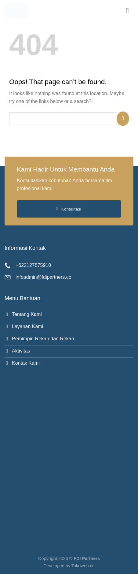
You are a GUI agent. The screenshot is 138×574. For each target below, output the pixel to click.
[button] (129, 10)
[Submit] (123, 119)
